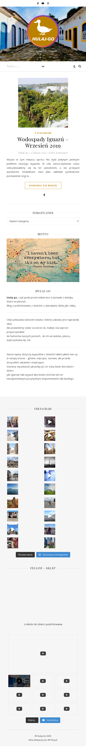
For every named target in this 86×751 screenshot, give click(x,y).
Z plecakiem (43, 133)
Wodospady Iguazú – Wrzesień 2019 (43, 142)
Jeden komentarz (58, 152)
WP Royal (52, 739)
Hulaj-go (23, 152)
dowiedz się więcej (43, 185)
